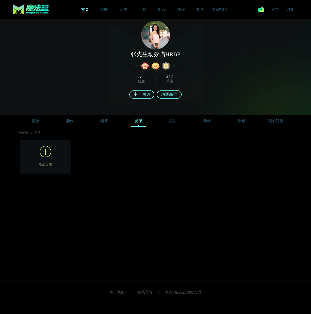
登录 (275, 9)
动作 (70, 121)
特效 (35, 121)
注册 (291, 9)
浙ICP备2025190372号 (183, 292)
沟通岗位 (169, 94)
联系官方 (145, 292)
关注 (173, 121)
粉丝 (207, 121)
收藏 (241, 121)
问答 (104, 121)
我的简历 (275, 121)
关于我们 (117, 292)
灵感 (138, 122)
